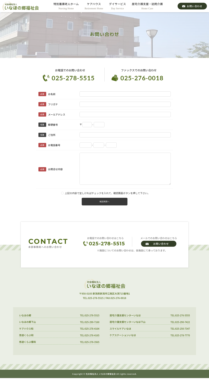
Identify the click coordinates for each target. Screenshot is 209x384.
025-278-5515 (73, 78)
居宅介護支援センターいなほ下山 (128, 327)
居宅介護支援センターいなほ (125, 321)
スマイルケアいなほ (121, 334)
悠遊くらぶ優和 (27, 348)
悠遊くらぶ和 (26, 341)
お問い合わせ (161, 249)
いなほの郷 (25, 321)
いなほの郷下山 (27, 327)
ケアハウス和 (26, 334)
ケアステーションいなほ (123, 341)
